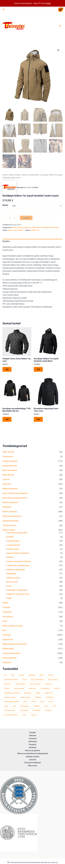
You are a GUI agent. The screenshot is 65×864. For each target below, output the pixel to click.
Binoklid (10, 537)
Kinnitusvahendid (9, 658)
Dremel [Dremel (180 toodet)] (6, 688)
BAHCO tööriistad (9, 511)
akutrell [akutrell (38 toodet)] (21, 675)
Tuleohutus (6, 662)
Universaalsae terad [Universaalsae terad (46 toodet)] (10, 715)
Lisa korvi (26, 218)
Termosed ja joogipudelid (17, 533)
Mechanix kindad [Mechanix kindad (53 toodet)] (9, 697)
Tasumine (33, 738)
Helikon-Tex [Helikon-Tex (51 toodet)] (32, 688)
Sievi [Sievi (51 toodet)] (54, 706)
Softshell (20, 230)
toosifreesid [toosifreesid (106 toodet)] (36, 710)
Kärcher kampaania (10, 502)
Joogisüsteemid (13, 545)
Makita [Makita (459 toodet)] (38, 693)
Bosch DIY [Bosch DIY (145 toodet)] (7, 684)
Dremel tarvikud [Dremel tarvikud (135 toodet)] (19, 688)
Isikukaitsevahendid (10, 521)
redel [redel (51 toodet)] (14, 706)
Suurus (5, 205)
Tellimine (32, 735)
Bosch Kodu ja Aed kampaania (14, 498)
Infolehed (32, 747)
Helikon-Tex (11, 230)
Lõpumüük (6, 484)
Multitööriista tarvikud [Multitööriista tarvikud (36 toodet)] (11, 701)
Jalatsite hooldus (32, 756)
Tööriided (6, 607)
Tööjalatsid (6, 612)
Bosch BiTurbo (8, 475)
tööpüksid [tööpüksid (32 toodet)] (48, 710)
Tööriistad (6, 635)
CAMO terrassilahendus (12, 516)
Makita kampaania (9, 489)
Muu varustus (12, 582)
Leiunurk (5, 479)
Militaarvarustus (13, 578)
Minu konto (32, 765)
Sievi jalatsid (7, 617)
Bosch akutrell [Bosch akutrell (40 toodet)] (53, 679)
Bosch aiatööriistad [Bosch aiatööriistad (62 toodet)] (37, 679)
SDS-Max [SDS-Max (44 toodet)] (37, 706)
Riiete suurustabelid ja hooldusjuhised (32, 753)
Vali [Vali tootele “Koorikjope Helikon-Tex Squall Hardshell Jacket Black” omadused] (38, 369)
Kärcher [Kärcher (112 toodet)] (56, 688)
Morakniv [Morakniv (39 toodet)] (38, 697)
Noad (9, 586)
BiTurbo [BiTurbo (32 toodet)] (50, 675)
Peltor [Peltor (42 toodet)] (25, 701)
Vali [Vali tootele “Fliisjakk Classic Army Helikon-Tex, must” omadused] (6, 369)
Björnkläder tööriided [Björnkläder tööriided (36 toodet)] (11, 679)
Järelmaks (32, 741)
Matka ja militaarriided (16, 569)
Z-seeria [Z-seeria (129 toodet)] (33, 715)
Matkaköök (11, 573)
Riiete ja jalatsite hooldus (12, 626)
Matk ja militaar (8, 530)
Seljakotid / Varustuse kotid (18, 594)
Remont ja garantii (32, 750)
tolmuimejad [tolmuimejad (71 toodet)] (24, 710)
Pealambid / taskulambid (17, 590)
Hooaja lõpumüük (9, 466)
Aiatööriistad (7, 639)
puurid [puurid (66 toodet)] (50, 701)
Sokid (4, 621)
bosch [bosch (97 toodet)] (24, 679)
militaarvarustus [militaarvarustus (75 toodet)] (25, 697)
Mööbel (10, 557)
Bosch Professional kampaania (15, 493)
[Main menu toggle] (60, 25)
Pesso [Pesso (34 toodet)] (34, 701)
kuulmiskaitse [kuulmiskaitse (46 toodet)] (45, 688)
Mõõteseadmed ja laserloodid (14, 644)
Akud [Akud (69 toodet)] (12, 675)
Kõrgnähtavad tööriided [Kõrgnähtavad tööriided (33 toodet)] (11, 693)
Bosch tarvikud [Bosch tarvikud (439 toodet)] (20, 684)
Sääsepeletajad (13, 541)
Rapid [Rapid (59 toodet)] (6, 706)
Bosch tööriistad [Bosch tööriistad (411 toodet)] (35, 684)
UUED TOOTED (8, 452)
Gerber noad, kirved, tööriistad (19, 561)
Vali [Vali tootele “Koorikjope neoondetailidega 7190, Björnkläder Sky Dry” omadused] (6, 419)
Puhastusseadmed (10, 461)
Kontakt (32, 732)
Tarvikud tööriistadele (11, 653)
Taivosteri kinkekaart (32, 762)
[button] (3, 9)
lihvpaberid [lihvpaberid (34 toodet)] (27, 693)
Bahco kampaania (9, 470)
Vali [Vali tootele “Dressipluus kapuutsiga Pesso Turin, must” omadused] (38, 419)
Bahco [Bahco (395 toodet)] (42, 675)
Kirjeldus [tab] (6, 241)
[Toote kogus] (9, 218)
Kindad (5, 603)
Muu (4, 630)
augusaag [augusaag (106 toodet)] (32, 675)
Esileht (4, 175)
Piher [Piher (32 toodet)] (42, 701)
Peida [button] (48, 3)
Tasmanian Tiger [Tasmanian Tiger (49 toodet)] (9, 710)
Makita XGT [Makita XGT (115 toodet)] (49, 693)
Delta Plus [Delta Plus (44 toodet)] (48, 684)
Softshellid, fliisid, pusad (50, 227)
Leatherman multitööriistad (18, 565)
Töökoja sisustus (9, 525)
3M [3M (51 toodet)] (5, 675)
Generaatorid (7, 456)
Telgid (9, 598)
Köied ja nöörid (13, 549)
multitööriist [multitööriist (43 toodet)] (50, 697)
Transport (32, 744)
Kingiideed (6, 507)
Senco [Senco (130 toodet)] (46, 706)
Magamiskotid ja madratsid (18, 553)
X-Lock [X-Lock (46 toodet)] (24, 715)
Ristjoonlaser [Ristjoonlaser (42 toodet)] (25, 706)
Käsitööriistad (8, 649)
